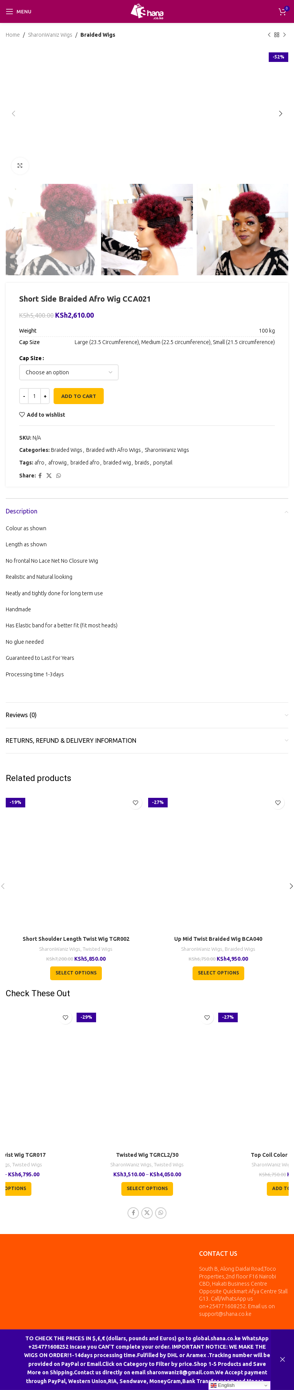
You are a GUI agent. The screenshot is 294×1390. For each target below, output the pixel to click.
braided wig (117, 463)
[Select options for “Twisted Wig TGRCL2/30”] (147, 1189)
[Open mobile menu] (18, 11)
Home (13, 35)
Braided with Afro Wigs (113, 450)
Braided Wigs (97, 35)
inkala (209, 1345)
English (223, 1385)
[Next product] (284, 35)
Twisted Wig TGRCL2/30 (147, 1155)
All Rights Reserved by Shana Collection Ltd (123, 1345)
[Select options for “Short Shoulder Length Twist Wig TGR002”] (76, 973)
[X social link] (49, 476)
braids (142, 463)
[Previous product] (269, 35)
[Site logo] (146, 11)
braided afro (85, 463)
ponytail (162, 463)
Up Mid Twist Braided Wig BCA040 (218, 939)
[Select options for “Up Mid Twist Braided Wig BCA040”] (218, 973)
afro (39, 463)
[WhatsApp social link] (58, 476)
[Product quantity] (34, 396)
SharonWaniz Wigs (50, 35)
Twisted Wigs (98, 949)
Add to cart (78, 396)
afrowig (57, 463)
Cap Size (30, 358)
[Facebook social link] (40, 476)
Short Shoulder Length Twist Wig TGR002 (76, 939)
